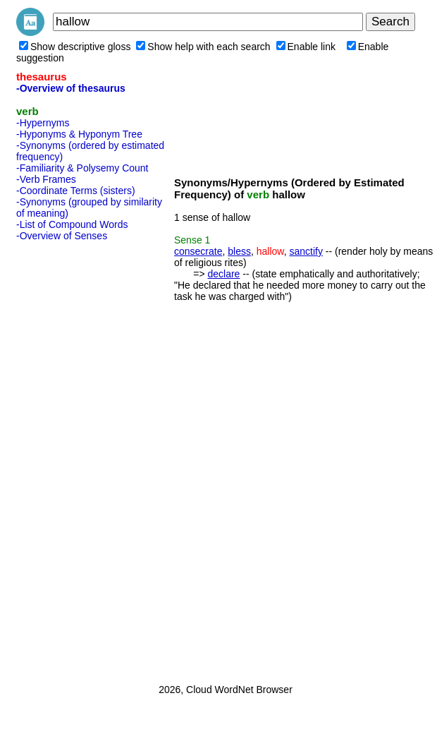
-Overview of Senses (61, 235)
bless (239, 251)
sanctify (305, 251)
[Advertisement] (72, 458)
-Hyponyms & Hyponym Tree (79, 134)
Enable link (306, 46)
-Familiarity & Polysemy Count (82, 168)
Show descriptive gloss (74, 46)
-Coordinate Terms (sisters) (75, 190)
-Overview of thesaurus (70, 88)
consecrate (198, 251)
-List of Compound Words (72, 224)
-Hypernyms (42, 122)
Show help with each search (203, 46)
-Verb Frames (46, 179)
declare (223, 273)
